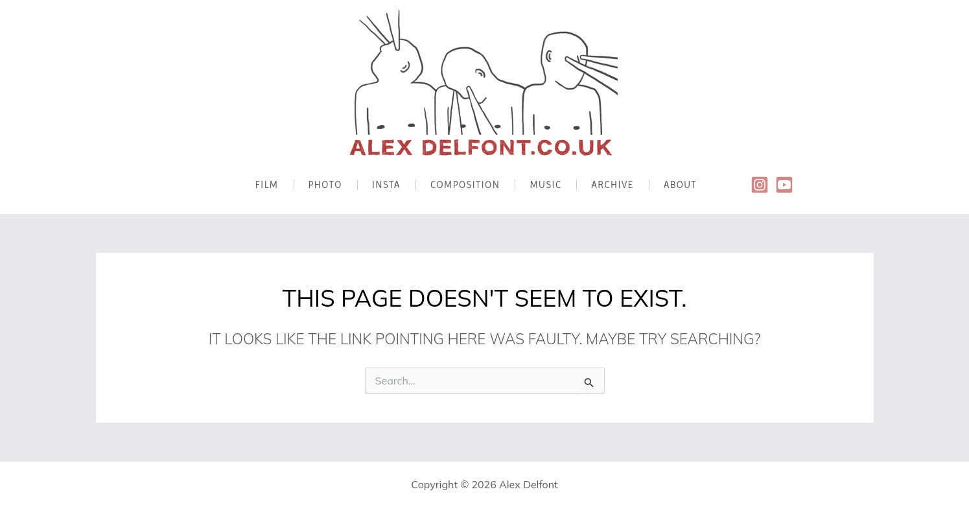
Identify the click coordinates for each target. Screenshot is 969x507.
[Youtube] (784, 185)
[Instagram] (760, 185)
